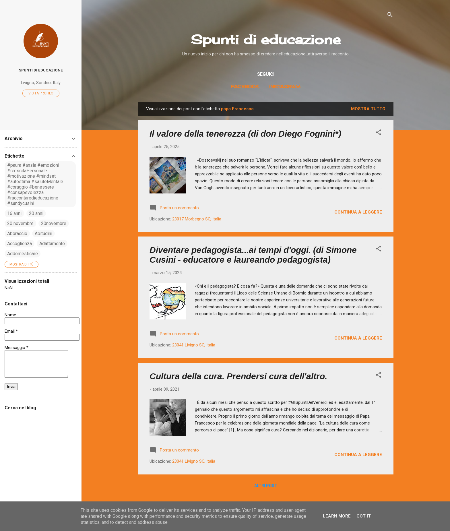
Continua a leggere (358, 212)
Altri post (265, 485)
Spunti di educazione (266, 39)
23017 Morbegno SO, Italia (196, 219)
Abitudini (43, 233)
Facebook (245, 86)
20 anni (36, 213)
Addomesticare (22, 253)
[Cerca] (390, 15)
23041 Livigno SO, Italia (193, 345)
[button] (378, 133)
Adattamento (52, 243)
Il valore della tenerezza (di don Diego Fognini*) (245, 133)
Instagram (284, 86)
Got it (363, 516)
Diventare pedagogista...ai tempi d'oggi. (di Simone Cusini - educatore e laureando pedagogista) (253, 254)
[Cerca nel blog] (41, 419)
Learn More (337, 516)
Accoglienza (19, 243)
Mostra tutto (368, 108)
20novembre (53, 223)
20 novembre (20, 223)
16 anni (14, 213)
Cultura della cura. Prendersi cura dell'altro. (238, 376)
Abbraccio (17, 233)
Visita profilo (40, 93)
